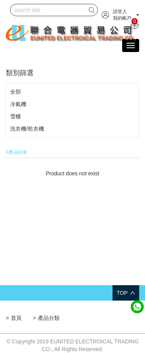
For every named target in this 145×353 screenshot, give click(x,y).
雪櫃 (15, 116)
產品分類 (49, 318)
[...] (48, 10)
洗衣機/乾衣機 (27, 129)
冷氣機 (18, 104)
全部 (15, 92)
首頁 (16, 318)
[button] (120, 14)
